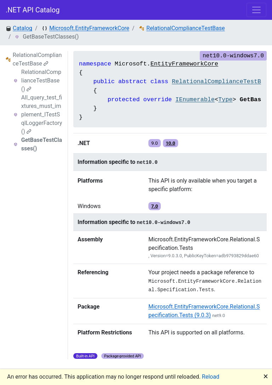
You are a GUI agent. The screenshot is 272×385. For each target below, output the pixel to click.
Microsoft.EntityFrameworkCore (89, 28)
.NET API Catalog (33, 10)
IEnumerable (195, 99)
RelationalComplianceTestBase (185, 28)
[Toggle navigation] (256, 10)
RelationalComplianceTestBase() (41, 80)
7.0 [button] (154, 206)
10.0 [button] (170, 143)
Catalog (22, 28)
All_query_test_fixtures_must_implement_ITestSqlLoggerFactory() (41, 114)
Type (225, 99)
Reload (210, 376)
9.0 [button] (154, 143)
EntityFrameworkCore (185, 64)
